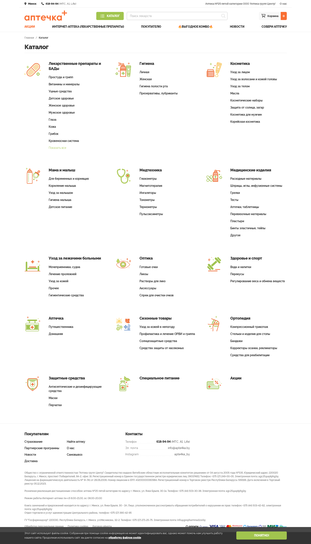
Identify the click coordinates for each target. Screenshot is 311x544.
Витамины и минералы (64, 84)
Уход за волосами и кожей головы (253, 79)
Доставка (31, 461)
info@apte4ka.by (179, 447)
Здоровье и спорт (246, 258)
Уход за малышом (61, 192)
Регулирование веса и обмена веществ (257, 280)
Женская (145, 79)
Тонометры (147, 199)
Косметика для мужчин (246, 114)
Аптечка (56, 318)
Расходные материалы (245, 178)
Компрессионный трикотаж (249, 326)
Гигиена (146, 63)
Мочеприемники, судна (64, 266)
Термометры (148, 206)
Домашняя (56, 333)
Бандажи (236, 340)
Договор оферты (102, 526)
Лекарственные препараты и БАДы (75, 66)
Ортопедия (240, 318)
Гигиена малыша (60, 199)
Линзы (143, 273)
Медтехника (150, 170)
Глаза (52, 119)
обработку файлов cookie (124, 537)
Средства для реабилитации (249, 354)
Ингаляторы (147, 192)
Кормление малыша (62, 185)
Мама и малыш (62, 170)
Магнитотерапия (150, 185)
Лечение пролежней (62, 273)
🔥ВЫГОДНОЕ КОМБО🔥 (195, 25)
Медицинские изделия (250, 170)
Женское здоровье (61, 105)
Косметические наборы (246, 100)
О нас (283, 3)
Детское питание (60, 206)
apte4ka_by (182, 454)
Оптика (146, 258)
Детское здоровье (61, 98)
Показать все (57, 147)
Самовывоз (74, 454)
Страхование (33, 441)
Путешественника (61, 326)
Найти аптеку (76, 441)
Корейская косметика (245, 121)
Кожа (52, 126)
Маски (53, 397)
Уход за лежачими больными (75, 258)
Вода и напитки (240, 266)
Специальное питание (159, 378)
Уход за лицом (240, 72)
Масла (234, 93)
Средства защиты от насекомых (161, 347)
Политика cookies (78, 526)
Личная (144, 72)
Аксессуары (147, 287)
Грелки (235, 192)
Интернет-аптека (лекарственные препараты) (88, 25)
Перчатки (55, 405)
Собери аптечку (274, 25)
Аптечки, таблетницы (244, 206)
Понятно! (261, 535)
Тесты (234, 199)
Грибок (53, 133)
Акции (29, 25)
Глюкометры (148, 178)
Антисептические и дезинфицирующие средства (75, 388)
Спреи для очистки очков (156, 295)
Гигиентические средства (66, 295)
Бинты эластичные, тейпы (247, 228)
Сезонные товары (155, 318)
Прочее (54, 287)
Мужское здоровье (62, 112)
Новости (237, 25)
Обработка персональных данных (44, 526)
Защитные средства (67, 378)
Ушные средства (60, 91)
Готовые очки (148, 266)
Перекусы (237, 273)
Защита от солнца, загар (247, 107)
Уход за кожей (58, 280)
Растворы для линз (152, 280)
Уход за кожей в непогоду (157, 326)
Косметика (240, 63)
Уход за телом (240, 86)
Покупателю (151, 25)
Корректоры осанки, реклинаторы (253, 347)
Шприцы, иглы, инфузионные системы (256, 185)
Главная (29, 37)
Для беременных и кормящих (69, 178)
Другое (235, 235)
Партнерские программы (41, 448)
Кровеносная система (64, 140)
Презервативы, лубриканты (158, 93)
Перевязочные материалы (248, 213)
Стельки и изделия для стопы (250, 333)
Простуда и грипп (61, 77)
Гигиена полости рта (153, 86)
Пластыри (237, 221)
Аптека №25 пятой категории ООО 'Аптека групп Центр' (240, 3)
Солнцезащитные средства (158, 340)
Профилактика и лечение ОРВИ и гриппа (167, 333)
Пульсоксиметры (151, 213)
